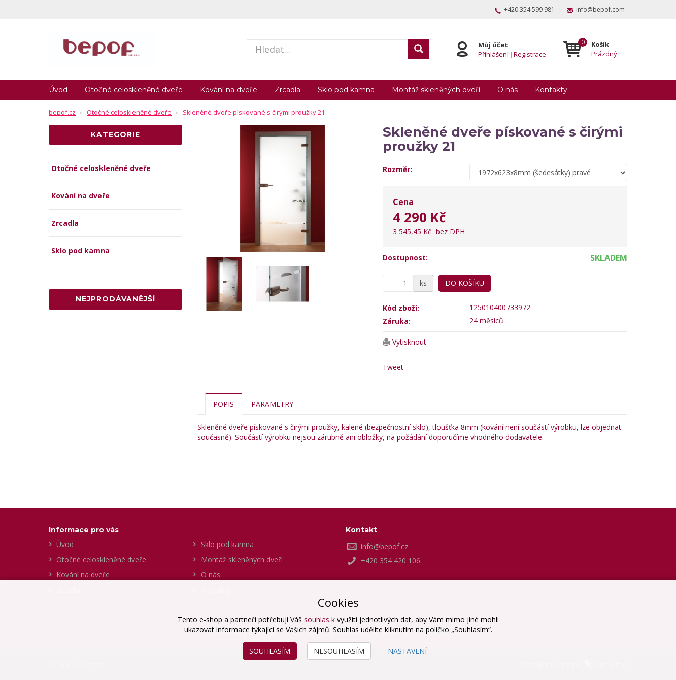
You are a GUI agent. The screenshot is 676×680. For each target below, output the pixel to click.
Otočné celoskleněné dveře (134, 89)
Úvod (58, 89)
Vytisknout (409, 342)
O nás (507, 89)
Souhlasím (269, 651)
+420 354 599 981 (529, 9)
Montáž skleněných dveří (436, 89)
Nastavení (407, 651)
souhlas (316, 619)
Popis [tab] (223, 404)
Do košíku (464, 283)
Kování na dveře (228, 89)
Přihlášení (493, 53)
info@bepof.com (600, 9)
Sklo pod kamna (346, 89)
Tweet (393, 367)
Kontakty (551, 89)
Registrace (530, 53)
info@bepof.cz (384, 546)
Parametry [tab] (272, 404)
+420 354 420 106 (390, 560)
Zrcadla (287, 89)
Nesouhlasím (339, 651)
